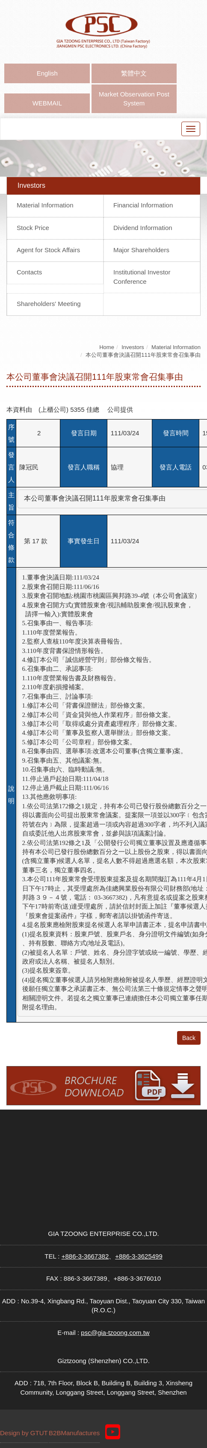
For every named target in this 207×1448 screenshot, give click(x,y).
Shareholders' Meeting (49, 303)
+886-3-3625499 (139, 1256)
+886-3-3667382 (85, 1256)
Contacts (29, 272)
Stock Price (33, 227)
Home (106, 347)
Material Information (45, 205)
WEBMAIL (47, 103)
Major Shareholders (141, 249)
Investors (132, 347)
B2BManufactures (74, 1432)
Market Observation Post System (134, 98)
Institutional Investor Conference (141, 276)
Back (188, 1037)
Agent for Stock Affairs (48, 249)
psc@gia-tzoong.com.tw (115, 1332)
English (47, 73)
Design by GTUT (24, 1432)
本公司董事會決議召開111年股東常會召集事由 (143, 355)
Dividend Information (142, 227)
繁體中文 (134, 73)
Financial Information (143, 205)
